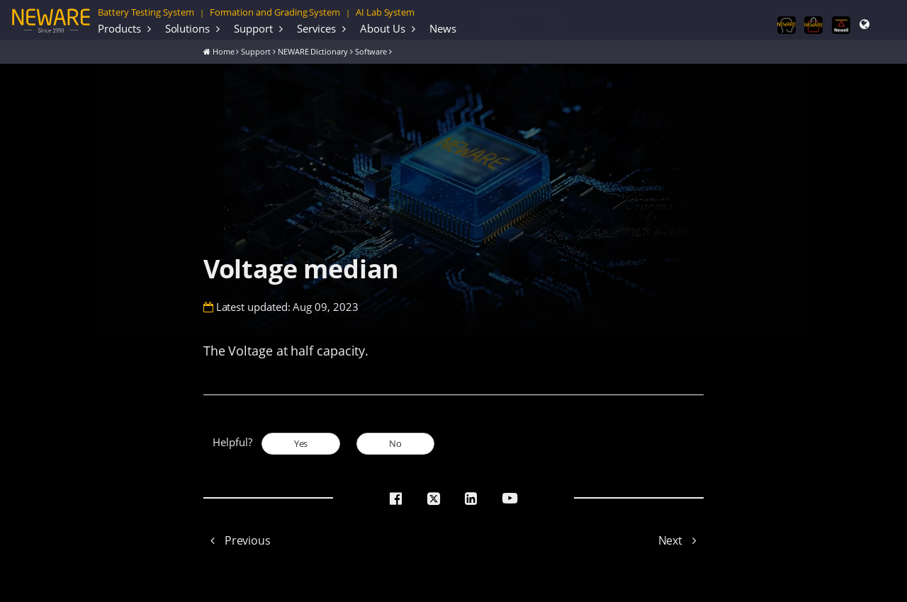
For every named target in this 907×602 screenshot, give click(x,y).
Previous (237, 540)
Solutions (187, 28)
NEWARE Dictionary (313, 51)
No (395, 443)
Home (224, 51)
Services (317, 28)
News (442, 28)
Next (681, 540)
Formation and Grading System (275, 12)
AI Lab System (385, 12)
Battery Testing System (146, 12)
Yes (301, 443)
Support (253, 28)
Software (371, 51)
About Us (382, 28)
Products (119, 28)
